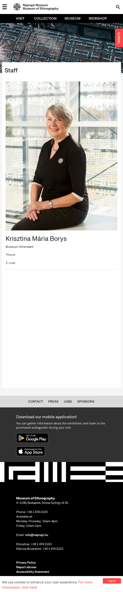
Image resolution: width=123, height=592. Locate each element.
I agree (112, 581)
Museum (73, 18)
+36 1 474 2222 (52, 549)
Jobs (68, 401)
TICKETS (119, 38)
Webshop (98, 18)
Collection (45, 18)
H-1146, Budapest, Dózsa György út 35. (42, 503)
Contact (35, 401)
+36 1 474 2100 (37, 512)
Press (53, 401)
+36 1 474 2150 (41, 544)
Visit (20, 18)
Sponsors (85, 401)
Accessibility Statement (32, 572)
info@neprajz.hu (36, 535)
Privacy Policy (26, 563)
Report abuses (26, 567)
